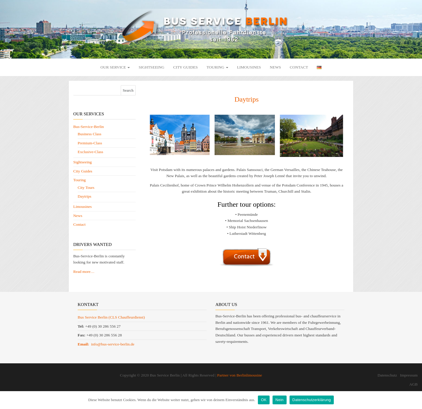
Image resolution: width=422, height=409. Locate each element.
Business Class (89, 134)
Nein (279, 400)
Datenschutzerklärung (311, 400)
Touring (217, 67)
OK (263, 400)
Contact (299, 67)
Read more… (83, 271)
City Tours (86, 187)
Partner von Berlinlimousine (239, 375)
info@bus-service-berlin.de (106, 344)
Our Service (115, 67)
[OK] (415, 400)
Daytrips (84, 196)
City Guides (185, 67)
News (275, 67)
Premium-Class (90, 143)
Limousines (249, 67)
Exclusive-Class (90, 152)
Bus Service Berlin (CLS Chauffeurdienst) (111, 317)
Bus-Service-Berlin (88, 126)
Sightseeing (151, 67)
